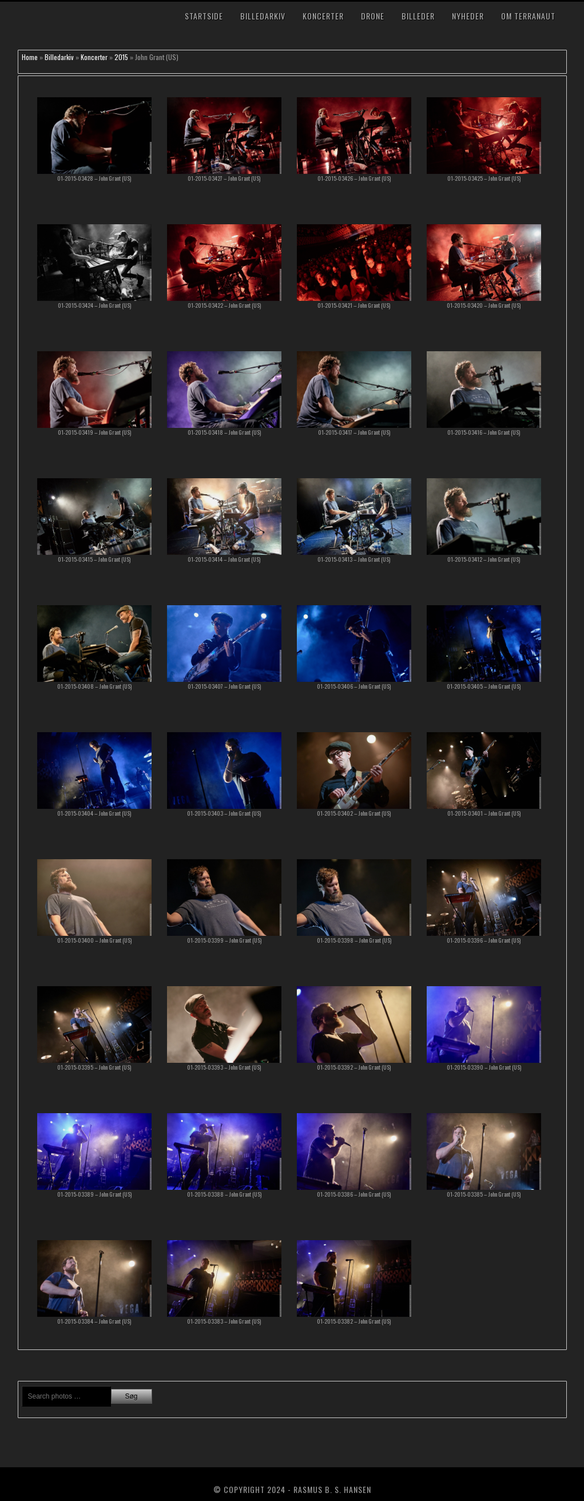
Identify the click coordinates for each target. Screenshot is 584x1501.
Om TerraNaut (528, 16)
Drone (372, 16)
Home (30, 57)
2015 (121, 57)
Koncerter (323, 16)
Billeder (418, 16)
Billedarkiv (262, 16)
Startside (204, 16)
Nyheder (468, 16)
